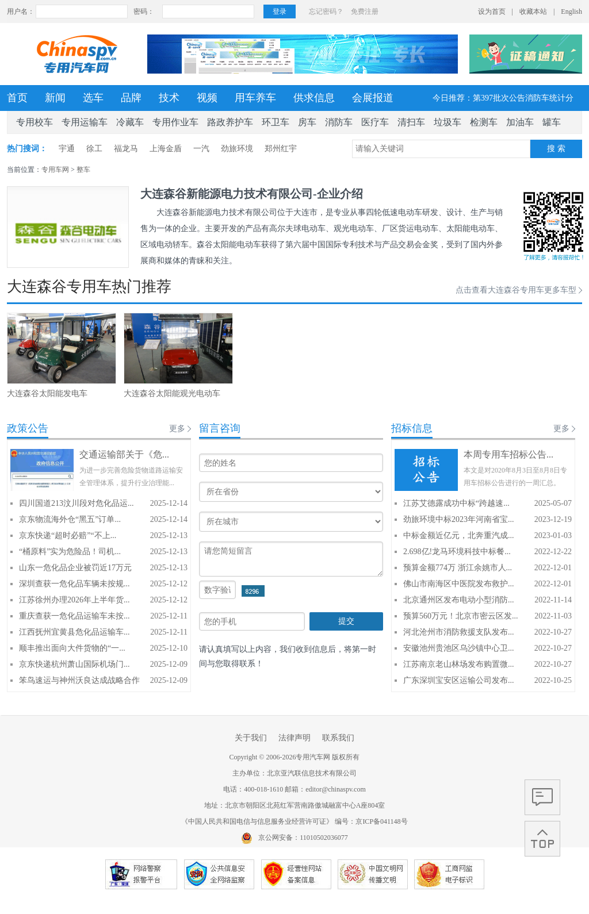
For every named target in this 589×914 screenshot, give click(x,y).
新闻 (55, 97)
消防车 (339, 122)
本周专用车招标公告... (508, 454)
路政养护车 (230, 122)
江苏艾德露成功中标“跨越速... (456, 503)
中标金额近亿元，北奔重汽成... (458, 535)
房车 (307, 122)
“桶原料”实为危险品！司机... (70, 551)
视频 (207, 97)
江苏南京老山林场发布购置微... (458, 664)
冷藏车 (130, 122)
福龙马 (126, 148)
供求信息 (314, 97)
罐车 (551, 122)
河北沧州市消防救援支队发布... (458, 632)
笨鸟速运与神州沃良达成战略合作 (79, 680)
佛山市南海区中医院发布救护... (458, 583)
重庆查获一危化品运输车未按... (74, 616)
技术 (169, 97)
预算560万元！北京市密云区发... (460, 616)
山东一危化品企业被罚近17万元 (75, 567)
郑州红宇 (281, 148)
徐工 (94, 148)
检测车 (484, 122)
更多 (177, 428)
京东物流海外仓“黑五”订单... (70, 519)
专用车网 (55, 170)
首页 (17, 97)
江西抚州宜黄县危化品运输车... (74, 632)
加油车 (520, 122)
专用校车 (34, 122)
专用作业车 (175, 122)
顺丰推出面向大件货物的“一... (72, 648)
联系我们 (338, 737)
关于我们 (251, 737)
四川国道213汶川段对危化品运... (76, 503)
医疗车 (375, 122)
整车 (83, 170)
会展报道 (372, 97)
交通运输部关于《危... (124, 454)
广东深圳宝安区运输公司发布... (458, 680)
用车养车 (255, 97)
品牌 (131, 97)
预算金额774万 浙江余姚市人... (457, 567)
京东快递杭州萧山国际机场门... (74, 664)
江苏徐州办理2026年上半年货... (74, 600)
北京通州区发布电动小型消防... (458, 600)
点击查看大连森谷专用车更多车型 (516, 290)
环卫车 (275, 122)
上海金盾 (166, 148)
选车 (93, 97)
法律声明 (294, 737)
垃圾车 (447, 122)
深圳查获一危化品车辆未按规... (74, 583)
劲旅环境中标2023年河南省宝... (458, 519)
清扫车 (411, 122)
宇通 (67, 148)
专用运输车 (85, 122)
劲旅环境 (237, 148)
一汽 (201, 148)
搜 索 (556, 148)
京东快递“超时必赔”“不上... (67, 535)
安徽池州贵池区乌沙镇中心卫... (458, 648)
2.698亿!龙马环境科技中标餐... (457, 551)
